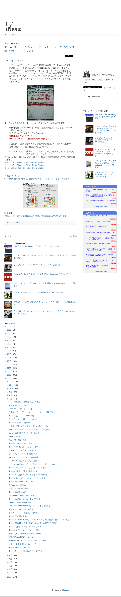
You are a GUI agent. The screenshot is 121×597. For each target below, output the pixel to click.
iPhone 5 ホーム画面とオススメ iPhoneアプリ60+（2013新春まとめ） (98, 266)
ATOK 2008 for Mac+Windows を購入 (24, 457)
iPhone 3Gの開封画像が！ (19, 516)
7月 (11, 399)
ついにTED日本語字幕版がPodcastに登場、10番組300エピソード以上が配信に (100, 238)
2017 (9, 347)
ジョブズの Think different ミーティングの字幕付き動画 (101, 200)
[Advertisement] (57, 16)
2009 (9, 375)
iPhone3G (17, 223)
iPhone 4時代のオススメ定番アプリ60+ (96, 227)
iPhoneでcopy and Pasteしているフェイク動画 (27, 468)
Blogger (65, 590)
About (14, 34)
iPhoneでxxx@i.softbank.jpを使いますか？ (26, 551)
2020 (9, 337)
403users (113, 268)
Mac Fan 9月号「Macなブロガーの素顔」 (25, 402)
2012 (9, 365)
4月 (11, 562)
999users (113, 224)
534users (113, 257)
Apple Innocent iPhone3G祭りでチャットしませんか (29, 506)
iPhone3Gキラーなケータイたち (22, 482)
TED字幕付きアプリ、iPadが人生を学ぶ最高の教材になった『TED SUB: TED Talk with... (100, 255)
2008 (9, 378)
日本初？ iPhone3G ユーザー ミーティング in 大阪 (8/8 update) (34, 412)
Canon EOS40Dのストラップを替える (24, 433)
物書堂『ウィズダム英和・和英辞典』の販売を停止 (29, 429)
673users (113, 246)
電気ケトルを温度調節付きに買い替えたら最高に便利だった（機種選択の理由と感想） (100, 195)
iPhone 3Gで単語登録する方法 (21, 509)
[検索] (101, 96)
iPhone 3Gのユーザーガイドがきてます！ (25, 499)
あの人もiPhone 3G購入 (18, 405)
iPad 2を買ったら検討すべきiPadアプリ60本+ (98, 243)
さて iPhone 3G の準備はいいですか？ (24, 513)
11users (113, 192)
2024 (9, 326)
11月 (11, 385)
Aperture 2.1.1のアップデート (21, 409)
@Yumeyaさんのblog (17, 485)
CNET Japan (10, 60)
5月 (11, 559)
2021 (9, 333)
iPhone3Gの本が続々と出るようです (23, 447)
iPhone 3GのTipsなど (17, 492)
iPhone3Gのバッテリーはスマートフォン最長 (27, 478)
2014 (9, 358)
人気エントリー (90, 213)
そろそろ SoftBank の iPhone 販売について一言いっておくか (33, 464)
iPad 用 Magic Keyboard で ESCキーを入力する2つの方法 (37, 246)
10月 (11, 388)
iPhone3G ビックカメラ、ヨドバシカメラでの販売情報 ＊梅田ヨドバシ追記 (39, 520)
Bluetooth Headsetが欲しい (20, 488)
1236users (113, 219)
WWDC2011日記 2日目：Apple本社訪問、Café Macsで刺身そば (39, 292)
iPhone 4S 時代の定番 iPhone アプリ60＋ (97, 216)
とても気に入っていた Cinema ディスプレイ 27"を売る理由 (37, 265)
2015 (9, 354)
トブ (93, 72)
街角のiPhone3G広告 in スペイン (22, 537)
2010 (9, 371)
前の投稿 (73, 236)
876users (113, 235)
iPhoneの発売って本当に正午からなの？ (25, 527)
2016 (9, 351)
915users (113, 230)
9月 (11, 392)
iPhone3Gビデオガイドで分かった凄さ (24, 530)
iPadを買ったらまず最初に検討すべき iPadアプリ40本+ (100, 233)
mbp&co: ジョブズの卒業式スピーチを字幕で (98, 221)
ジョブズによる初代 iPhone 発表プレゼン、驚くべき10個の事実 (101, 190)
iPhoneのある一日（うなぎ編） (21, 443)
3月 (11, 566)
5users (114, 198)
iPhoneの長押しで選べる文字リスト (23, 471)
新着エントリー (90, 186)
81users (113, 203)
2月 (11, 569)
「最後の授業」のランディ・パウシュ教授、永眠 (28, 426)
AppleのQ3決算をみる (17, 440)
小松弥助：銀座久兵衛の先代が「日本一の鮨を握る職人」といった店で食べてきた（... (100, 249)
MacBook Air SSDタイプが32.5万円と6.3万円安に (29, 540)
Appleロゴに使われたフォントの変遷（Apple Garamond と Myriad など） (43, 274)
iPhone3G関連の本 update (19, 423)
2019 (9, 340)
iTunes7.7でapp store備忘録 (20, 502)
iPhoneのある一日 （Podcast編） (22, 416)
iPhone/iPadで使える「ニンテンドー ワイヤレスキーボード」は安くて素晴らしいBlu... (101, 260)
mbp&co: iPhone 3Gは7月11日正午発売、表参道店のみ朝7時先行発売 (35, 216)
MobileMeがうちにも (17, 436)
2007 (9, 577)
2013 (9, 361)
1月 (11, 573)
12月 (11, 381)
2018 (9, 344)
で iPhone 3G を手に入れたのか (21, 495)
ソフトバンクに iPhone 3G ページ (22, 544)
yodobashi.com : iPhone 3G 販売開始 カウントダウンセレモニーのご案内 (36, 179)
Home (5, 34)
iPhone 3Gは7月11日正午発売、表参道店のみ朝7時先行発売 (33, 523)
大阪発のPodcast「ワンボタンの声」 (23, 450)
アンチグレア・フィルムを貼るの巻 (23, 454)
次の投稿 (8, 236)
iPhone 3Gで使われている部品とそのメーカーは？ (29, 475)
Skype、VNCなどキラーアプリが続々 (24, 461)
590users (113, 252)
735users (113, 241)
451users (113, 263)
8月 (11, 395)
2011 (9, 368)
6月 (11, 555)
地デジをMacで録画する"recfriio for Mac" (25, 534)
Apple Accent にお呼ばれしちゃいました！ (26, 419)
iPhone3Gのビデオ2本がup (19, 547)
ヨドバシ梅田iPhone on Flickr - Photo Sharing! (24, 162)
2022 (9, 330)
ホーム (40, 236)
